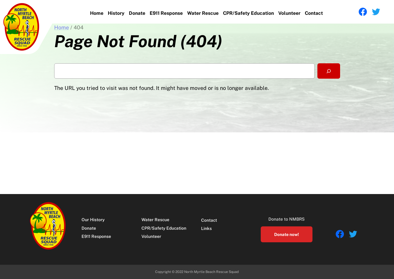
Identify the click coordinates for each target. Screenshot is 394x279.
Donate (137, 13)
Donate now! (286, 234)
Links (206, 228)
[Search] (328, 71)
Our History (93, 219)
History (116, 13)
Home (96, 13)
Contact (314, 13)
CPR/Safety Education (248, 13)
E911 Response (166, 13)
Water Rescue (203, 13)
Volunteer (289, 13)
